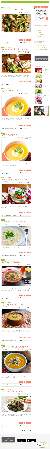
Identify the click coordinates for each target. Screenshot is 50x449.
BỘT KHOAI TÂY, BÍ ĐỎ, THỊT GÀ (15, 347)
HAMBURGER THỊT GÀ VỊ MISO (14, 180)
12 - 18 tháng (4, 181)
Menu (3, 1)
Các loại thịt (4, 11)
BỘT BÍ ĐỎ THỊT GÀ (9, 91)
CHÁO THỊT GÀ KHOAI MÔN (13, 222)
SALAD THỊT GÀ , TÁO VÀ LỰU (14, 49)
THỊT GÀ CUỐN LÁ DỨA (11, 391)
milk (24, 81)
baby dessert (28, 81)
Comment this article (25, 42)
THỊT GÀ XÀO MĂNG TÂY (12, 10)
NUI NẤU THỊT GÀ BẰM (11, 262)
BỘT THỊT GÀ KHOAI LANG (13, 305)
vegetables (21, 81)
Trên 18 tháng (4, 393)
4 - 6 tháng (4, 92)
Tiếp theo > (29, 430)
